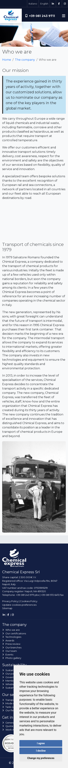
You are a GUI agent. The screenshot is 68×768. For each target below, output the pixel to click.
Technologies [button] (13, 636)
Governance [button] (12, 677)
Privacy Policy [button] (10, 601)
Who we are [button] (12, 629)
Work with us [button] (12, 729)
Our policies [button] (12, 673)
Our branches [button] (13, 647)
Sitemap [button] (7, 608)
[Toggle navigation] (63, 15)
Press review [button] (12, 643)
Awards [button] (9, 640)
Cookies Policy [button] (28, 601)
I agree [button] (41, 743)
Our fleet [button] (10, 710)
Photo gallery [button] (13, 657)
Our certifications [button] (15, 633)
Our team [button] (11, 650)
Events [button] (9, 654)
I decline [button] (41, 750)
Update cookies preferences (19, 604)
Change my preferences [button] (40, 758)
